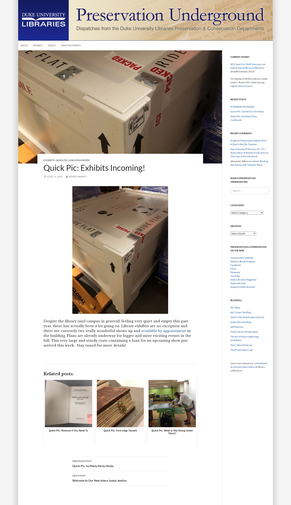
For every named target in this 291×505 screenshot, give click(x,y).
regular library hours (241, 86)
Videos (52, 45)
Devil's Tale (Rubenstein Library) (247, 317)
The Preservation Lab (241, 349)
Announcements (71, 45)
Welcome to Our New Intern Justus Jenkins (120, 477)
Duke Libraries (238, 283)
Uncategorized (79, 160)
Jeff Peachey (237, 326)
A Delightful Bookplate (242, 106)
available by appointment (163, 331)
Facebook (235, 265)
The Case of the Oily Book (243, 156)
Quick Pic (62, 160)
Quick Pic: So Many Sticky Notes (120, 463)
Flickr (233, 268)
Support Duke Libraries (242, 286)
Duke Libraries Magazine (243, 279)
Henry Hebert (77, 176)
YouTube (235, 275)
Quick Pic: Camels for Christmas (247, 111)
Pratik (233, 140)
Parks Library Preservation (244, 331)
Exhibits (38, 45)
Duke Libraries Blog (240, 322)
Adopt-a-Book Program (242, 261)
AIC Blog (235, 307)
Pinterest (235, 272)
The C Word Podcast (241, 345)
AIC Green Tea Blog (240, 312)
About (24, 45)
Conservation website (241, 257)
